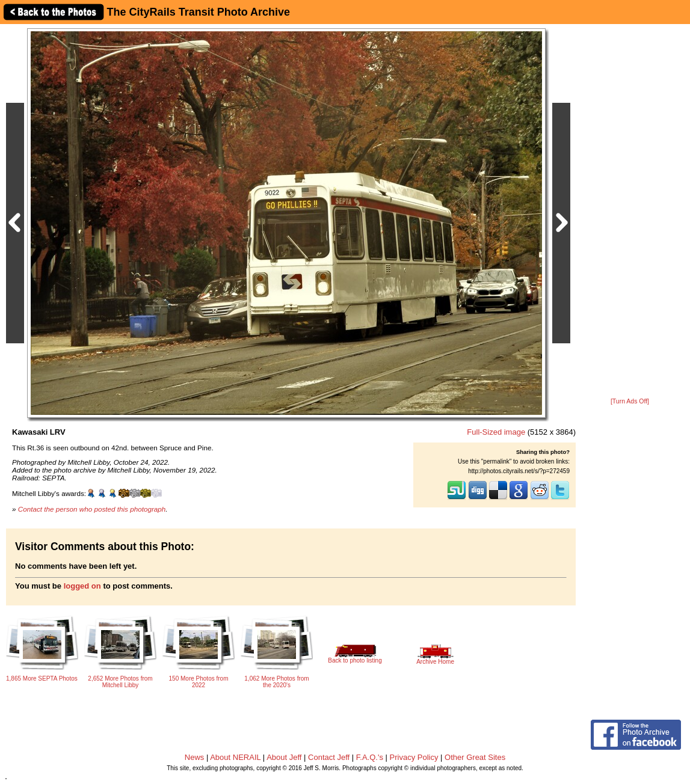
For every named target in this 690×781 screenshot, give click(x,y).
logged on (82, 585)
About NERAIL (235, 757)
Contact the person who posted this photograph (92, 509)
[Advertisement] (630, 211)
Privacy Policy (414, 757)
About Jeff (283, 757)
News (195, 757)
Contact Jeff (329, 757)
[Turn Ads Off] (630, 401)
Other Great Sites (475, 757)
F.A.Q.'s (369, 757)
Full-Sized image (496, 431)
